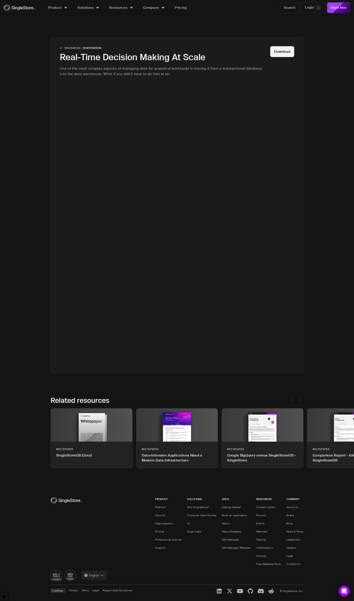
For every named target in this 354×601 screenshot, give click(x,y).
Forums (261, 515)
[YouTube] (240, 591)
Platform (160, 507)
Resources (72, 48)
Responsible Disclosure (117, 590)
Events (260, 523)
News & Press (294, 531)
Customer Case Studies (201, 515)
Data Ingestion (164, 523)
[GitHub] (250, 591)
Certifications (264, 547)
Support (160, 547)
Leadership (293, 539)
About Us (292, 507)
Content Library (266, 507)
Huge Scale (194, 531)
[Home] (19, 8)
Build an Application (234, 515)
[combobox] (94, 575)
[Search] (289, 7)
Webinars (262, 531)
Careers (291, 547)
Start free (339, 7)
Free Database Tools (268, 564)
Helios (226, 523)
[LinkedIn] (219, 591)
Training (261, 539)
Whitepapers (92, 48)
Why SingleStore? (198, 507)
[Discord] (260, 591)
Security (160, 515)
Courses (261, 555)
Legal (289, 555)
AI (188, 523)
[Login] (313, 7)
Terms (85, 590)
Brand (290, 515)
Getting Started (231, 507)
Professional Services (168, 539)
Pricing (159, 531)
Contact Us (293, 564)
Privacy (73, 590)
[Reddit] (271, 591)
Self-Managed (230, 539)
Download (282, 51)
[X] (229, 591)
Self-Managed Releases (236, 547)
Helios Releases (232, 531)
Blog (289, 523)
